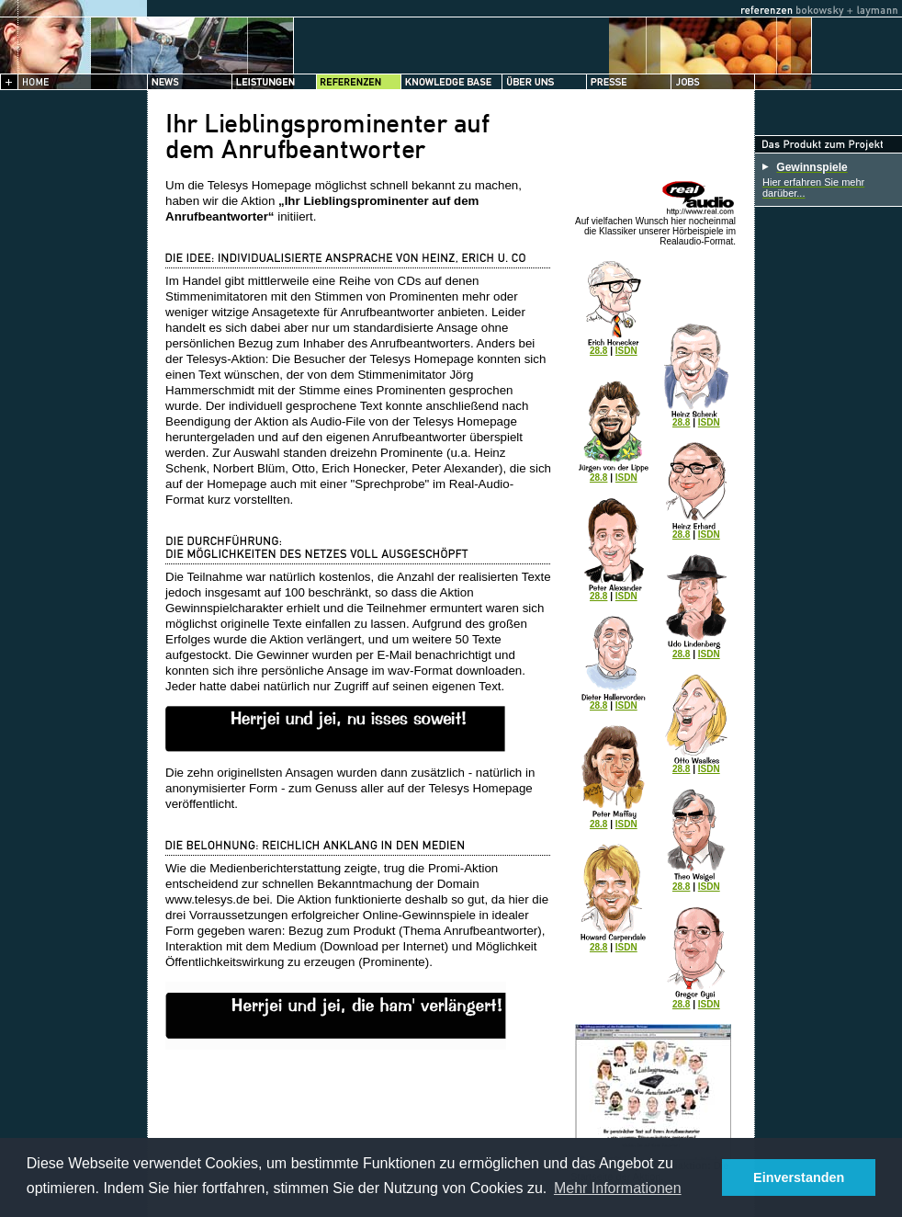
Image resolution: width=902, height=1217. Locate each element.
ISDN (626, 351)
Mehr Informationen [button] (618, 1188)
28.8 (598, 351)
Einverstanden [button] (798, 1177)
